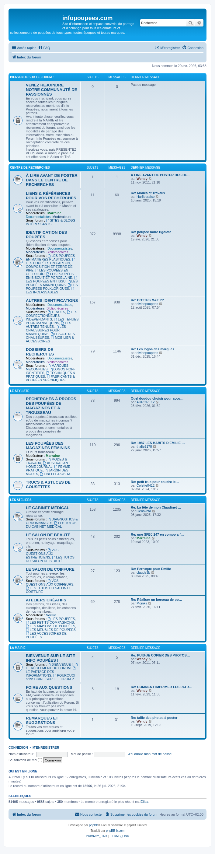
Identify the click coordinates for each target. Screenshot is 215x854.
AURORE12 (145, 402)
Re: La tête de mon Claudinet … (156, 507)
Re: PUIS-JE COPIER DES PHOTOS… (160, 655)
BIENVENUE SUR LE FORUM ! (32, 77)
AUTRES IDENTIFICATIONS (52, 300)
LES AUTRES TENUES (48, 324)
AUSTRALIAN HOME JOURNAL (47, 464)
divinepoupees (147, 304)
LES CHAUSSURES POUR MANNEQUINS (46, 330)
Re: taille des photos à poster (154, 717)
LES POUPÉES (61, 619)
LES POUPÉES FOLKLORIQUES (52, 286)
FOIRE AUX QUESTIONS (49, 687)
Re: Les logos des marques (152, 349)
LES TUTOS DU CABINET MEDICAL (51, 524)
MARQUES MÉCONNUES (47, 367)
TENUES (56, 312)
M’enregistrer (46, 747)
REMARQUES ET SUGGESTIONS (42, 720)
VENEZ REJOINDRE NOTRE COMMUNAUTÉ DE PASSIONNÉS (51, 89)
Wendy (142, 178)
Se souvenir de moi (25, 760)
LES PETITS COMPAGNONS (50, 622)
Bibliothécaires (57, 252)
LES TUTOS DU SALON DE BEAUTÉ (50, 559)
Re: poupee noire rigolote (151, 232)
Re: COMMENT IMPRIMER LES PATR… (161, 687)
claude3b (143, 572)
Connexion (18, 747)
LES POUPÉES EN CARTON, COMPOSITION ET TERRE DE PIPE (51, 265)
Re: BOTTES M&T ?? (147, 300)
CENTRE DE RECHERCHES (30, 167)
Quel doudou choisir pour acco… (157, 398)
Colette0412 (145, 485)
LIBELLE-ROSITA (55, 474)
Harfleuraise (145, 196)
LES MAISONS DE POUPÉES (50, 626)
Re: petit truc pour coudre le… (155, 482)
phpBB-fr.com (115, 830)
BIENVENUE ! (60, 664)
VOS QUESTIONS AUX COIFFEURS (49, 582)
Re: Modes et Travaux (148, 193)
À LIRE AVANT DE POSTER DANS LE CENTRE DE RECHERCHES (52, 180)
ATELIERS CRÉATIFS (46, 600)
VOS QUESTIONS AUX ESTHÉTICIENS (42, 553)
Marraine (54, 213)
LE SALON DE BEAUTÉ (48, 535)
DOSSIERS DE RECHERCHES (40, 351)
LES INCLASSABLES (50, 290)
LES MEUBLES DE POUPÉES (51, 630)
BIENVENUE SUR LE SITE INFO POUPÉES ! (50, 658)
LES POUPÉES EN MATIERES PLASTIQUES (50, 257)
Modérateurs (61, 217)
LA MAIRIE (18, 647)
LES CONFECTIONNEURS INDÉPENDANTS (51, 315)
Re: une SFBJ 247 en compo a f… (157, 534)
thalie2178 (144, 446)
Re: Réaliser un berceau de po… (156, 599)
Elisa (144, 801)
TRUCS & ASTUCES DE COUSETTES (48, 484)
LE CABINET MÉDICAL (47, 508)
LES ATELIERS (21, 500)
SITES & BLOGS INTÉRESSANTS (50, 222)
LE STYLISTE (19, 391)
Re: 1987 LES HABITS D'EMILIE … (158, 443)
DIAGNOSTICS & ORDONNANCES (52, 521)
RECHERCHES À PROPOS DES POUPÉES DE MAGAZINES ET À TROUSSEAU (51, 406)
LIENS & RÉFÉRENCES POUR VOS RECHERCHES (51, 195)
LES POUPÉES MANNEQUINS (52, 283)
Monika (142, 603)
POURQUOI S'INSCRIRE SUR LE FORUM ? (50, 677)
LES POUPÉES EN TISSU (52, 279)
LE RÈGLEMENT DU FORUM (52, 666)
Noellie (51, 615)
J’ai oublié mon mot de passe (150, 754)
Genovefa (144, 511)
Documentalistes (38, 217)
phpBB (93, 825)
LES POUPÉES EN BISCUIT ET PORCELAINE (50, 275)
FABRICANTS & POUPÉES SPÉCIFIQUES (50, 378)
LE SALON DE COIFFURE (50, 569)
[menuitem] (44, 47)
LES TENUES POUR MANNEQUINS (52, 321)
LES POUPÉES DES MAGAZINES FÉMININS (48, 445)
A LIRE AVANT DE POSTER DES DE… (160, 175)
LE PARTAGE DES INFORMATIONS (51, 672)
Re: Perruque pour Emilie (151, 569)
